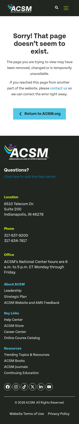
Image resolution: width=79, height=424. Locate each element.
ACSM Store (14, 326)
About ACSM (14, 284)
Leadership (12, 291)
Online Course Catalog (22, 338)
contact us (58, 88)
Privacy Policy (59, 414)
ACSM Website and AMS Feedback (31, 303)
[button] (66, 8)
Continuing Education (21, 373)
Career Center (15, 332)
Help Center (13, 320)
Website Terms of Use (26, 414)
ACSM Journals (16, 367)
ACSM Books (14, 361)
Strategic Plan (15, 297)
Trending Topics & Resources (27, 355)
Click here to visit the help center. (30, 177)
